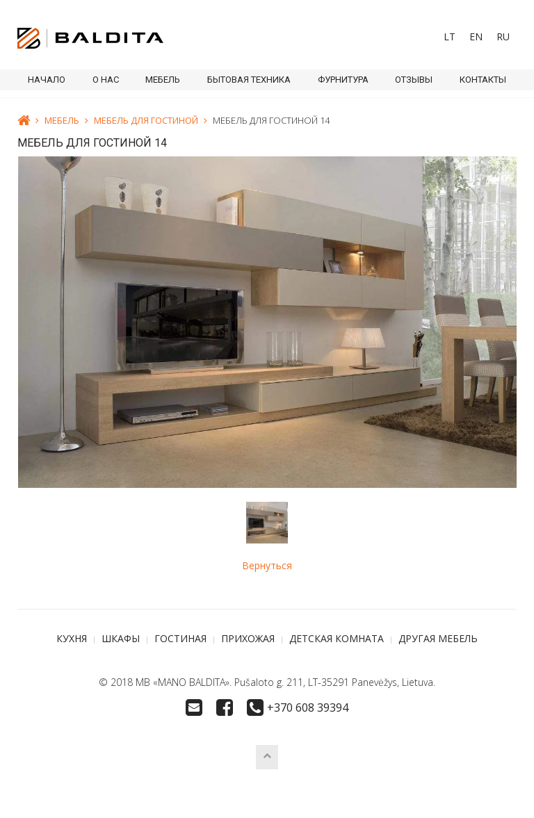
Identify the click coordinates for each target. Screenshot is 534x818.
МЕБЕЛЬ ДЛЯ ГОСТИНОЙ (146, 120)
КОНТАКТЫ (483, 79)
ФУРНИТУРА (343, 79)
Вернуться (267, 565)
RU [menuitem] (503, 36)
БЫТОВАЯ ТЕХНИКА (249, 79)
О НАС (105, 79)
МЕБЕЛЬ (162, 79)
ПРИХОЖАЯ (248, 638)
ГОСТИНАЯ (180, 638)
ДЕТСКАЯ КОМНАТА (336, 638)
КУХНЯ (71, 638)
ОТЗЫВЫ (413, 79)
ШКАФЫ (121, 638)
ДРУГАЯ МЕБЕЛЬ (438, 638)
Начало (46, 79)
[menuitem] (449, 37)
